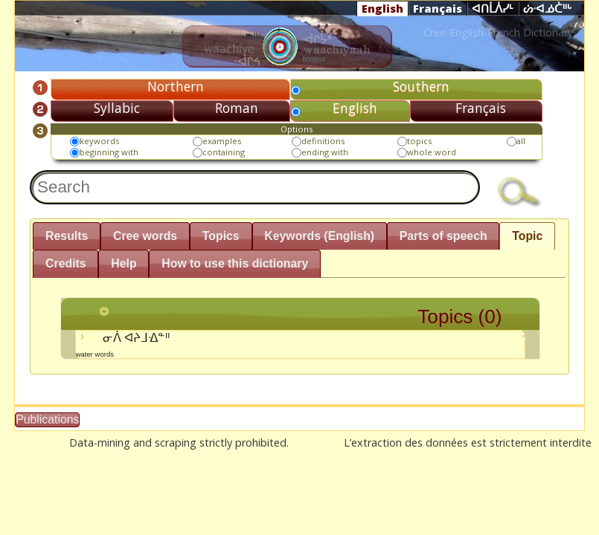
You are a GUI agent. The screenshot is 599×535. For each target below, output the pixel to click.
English (382, 8)
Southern (421, 86)
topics (419, 140)
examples (221, 140)
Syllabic (117, 108)
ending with (324, 152)
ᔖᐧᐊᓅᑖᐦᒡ (547, 9)
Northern (175, 86)
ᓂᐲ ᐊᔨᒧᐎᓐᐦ (300, 344)
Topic (527, 236)
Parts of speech (443, 236)
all (520, 140)
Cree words (145, 236)
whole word (431, 152)
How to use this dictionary (234, 263)
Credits (65, 263)
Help (123, 263)
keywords (99, 140)
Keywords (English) (319, 236)
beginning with (109, 152)
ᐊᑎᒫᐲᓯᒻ (492, 9)
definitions (323, 140)
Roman (236, 108)
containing (223, 152)
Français (437, 8)
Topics (221, 236)
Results (66, 236)
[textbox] (255, 187)
